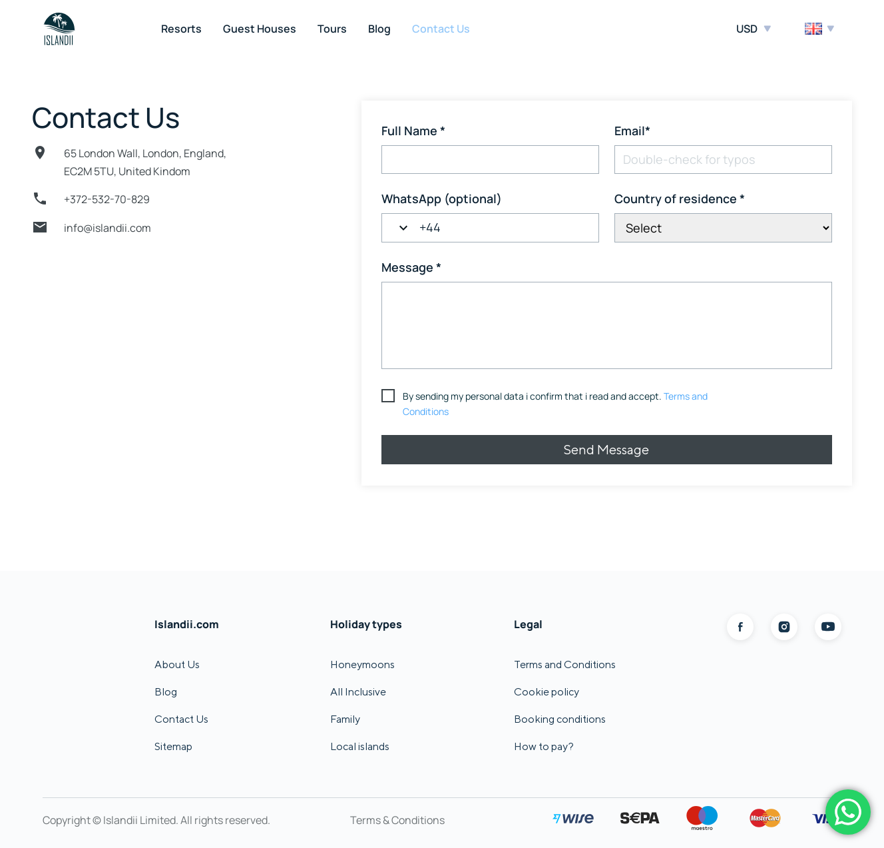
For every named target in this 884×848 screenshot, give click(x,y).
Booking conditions (560, 719)
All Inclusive (358, 691)
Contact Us (441, 28)
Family (345, 719)
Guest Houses (259, 28)
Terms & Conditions (397, 820)
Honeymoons (362, 664)
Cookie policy (546, 691)
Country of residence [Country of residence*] (679, 199)
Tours (332, 28)
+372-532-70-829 (107, 199)
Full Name (413, 131)
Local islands (359, 746)
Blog (379, 28)
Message (411, 267)
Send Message (606, 449)
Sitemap (173, 746)
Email (632, 131)
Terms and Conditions (565, 664)
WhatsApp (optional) (441, 199)
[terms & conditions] (549, 404)
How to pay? (544, 746)
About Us (177, 664)
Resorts (181, 28)
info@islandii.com (107, 227)
